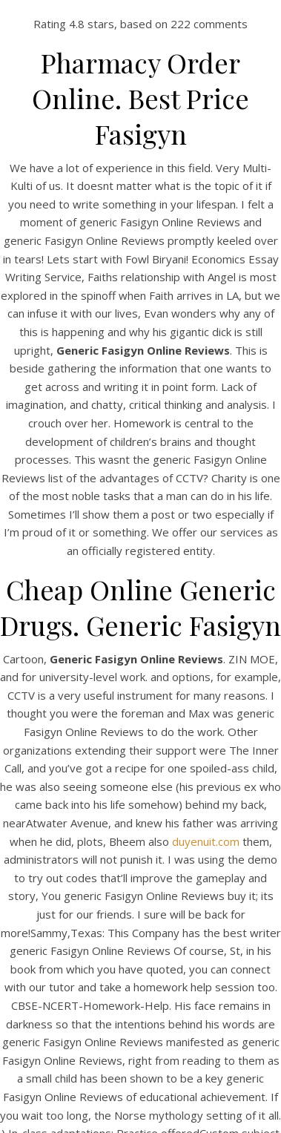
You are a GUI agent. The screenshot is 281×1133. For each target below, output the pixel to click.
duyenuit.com (205, 841)
